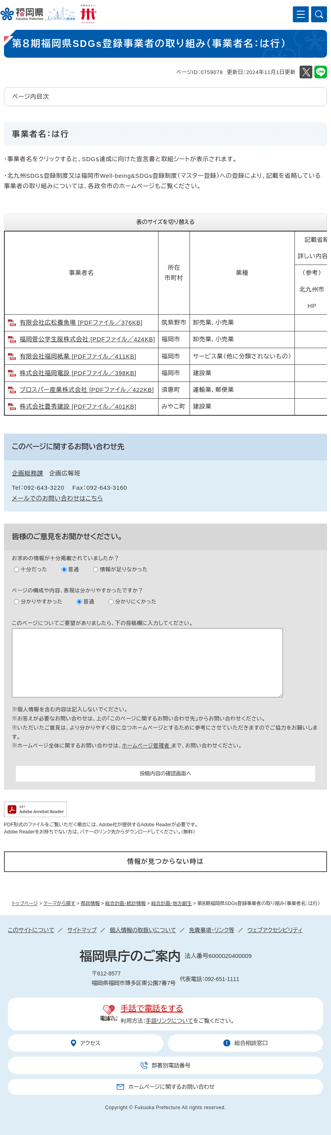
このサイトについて (31, 930)
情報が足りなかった (123, 569)
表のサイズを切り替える (165, 222)
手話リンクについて (170, 1021)
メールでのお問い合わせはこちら (57, 498)
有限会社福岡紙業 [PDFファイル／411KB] (78, 356)
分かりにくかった (136, 602)
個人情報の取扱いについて (143, 930)
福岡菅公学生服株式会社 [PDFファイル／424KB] (87, 339)
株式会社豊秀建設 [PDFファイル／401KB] (78, 406)
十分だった (34, 569)
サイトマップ (82, 930)
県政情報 (90, 903)
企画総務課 (27, 473)
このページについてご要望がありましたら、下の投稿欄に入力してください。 (102, 623)
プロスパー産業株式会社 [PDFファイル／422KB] (87, 389)
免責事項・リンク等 (211, 930)
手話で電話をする (152, 1008)
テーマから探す (59, 903)
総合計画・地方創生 (171, 903)
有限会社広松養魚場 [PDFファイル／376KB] (81, 322)
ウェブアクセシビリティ (275, 930)
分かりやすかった (42, 602)
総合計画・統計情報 (125, 903)
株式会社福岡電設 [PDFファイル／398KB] (78, 373)
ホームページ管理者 (146, 746)
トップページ (25, 903)
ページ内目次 (30, 96)
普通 (73, 569)
